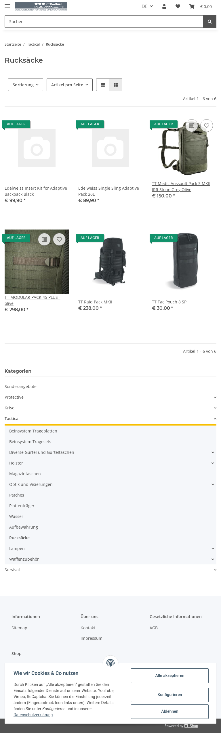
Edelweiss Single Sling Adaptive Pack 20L (108, 191)
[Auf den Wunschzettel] (206, 125)
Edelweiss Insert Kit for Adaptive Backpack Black (36, 191)
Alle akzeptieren (169, 675)
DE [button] (145, 6)
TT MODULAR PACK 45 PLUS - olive (32, 300)
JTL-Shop (191, 725)
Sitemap (19, 628)
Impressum (91, 638)
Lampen (17, 548)
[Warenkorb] (200, 6)
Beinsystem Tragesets (30, 441)
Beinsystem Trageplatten (33, 431)
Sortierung (23, 84)
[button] (164, 6)
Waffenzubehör (24, 559)
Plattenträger (22, 505)
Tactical (12, 418)
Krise (9, 408)
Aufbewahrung (23, 527)
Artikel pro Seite (67, 84)
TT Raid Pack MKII (95, 302)
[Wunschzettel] (178, 6)
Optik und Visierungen (31, 484)
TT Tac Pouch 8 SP (169, 302)
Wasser (16, 516)
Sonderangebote (21, 386)
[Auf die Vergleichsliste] (191, 125)
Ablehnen (169, 711)
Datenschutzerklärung (33, 715)
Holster (16, 463)
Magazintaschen (25, 473)
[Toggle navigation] (7, 3)
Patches (16, 495)
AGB (154, 628)
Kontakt (88, 628)
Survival (12, 569)
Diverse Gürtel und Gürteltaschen (41, 452)
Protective (14, 397)
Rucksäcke (19, 537)
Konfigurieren (169, 694)
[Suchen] (104, 21)
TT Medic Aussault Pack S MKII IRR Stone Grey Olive (181, 186)
